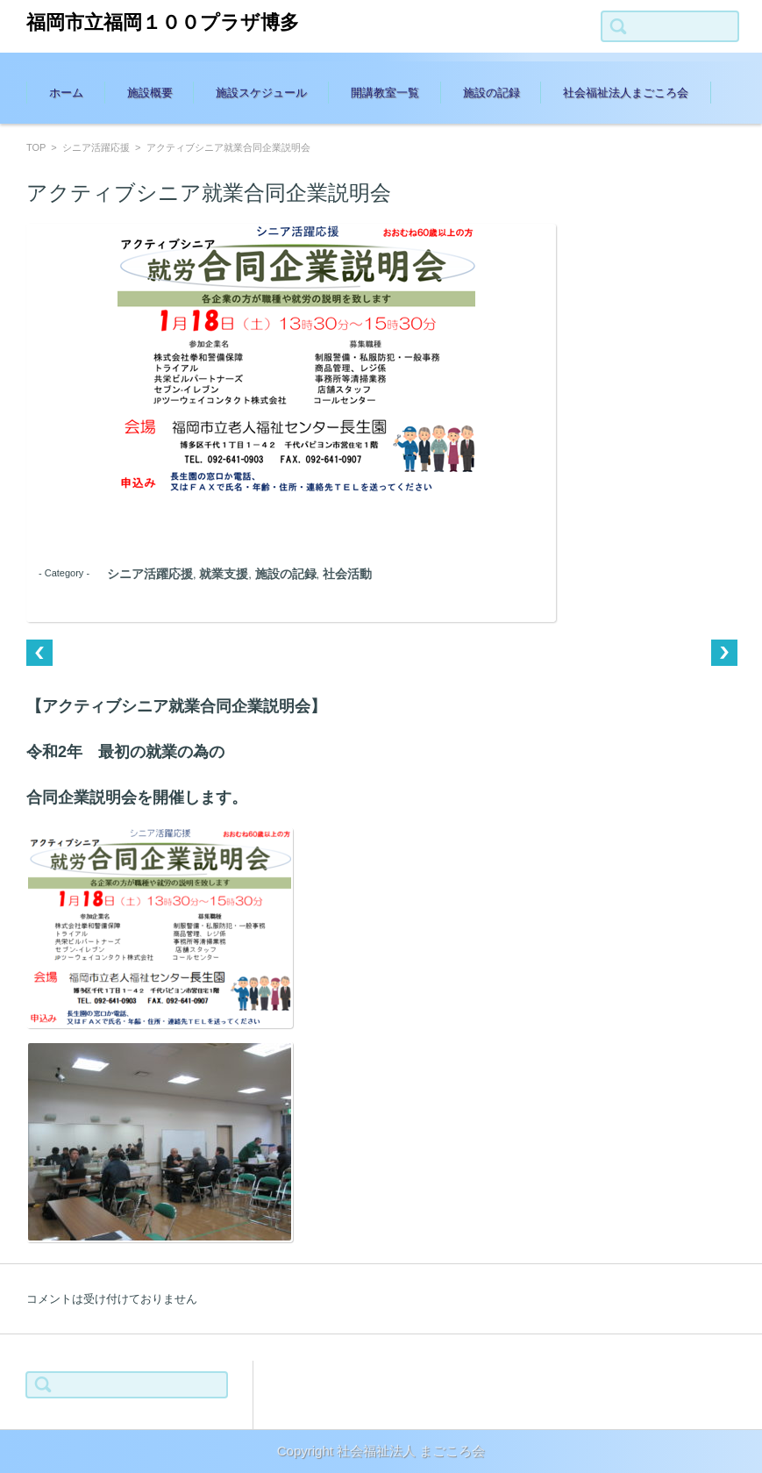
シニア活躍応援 (96, 147)
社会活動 (347, 574)
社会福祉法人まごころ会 (625, 92)
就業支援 (223, 574)
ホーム (66, 92)
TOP (36, 147)
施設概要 (150, 92)
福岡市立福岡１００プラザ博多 (162, 22)
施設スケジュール (261, 92)
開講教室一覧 (385, 92)
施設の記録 (491, 92)
